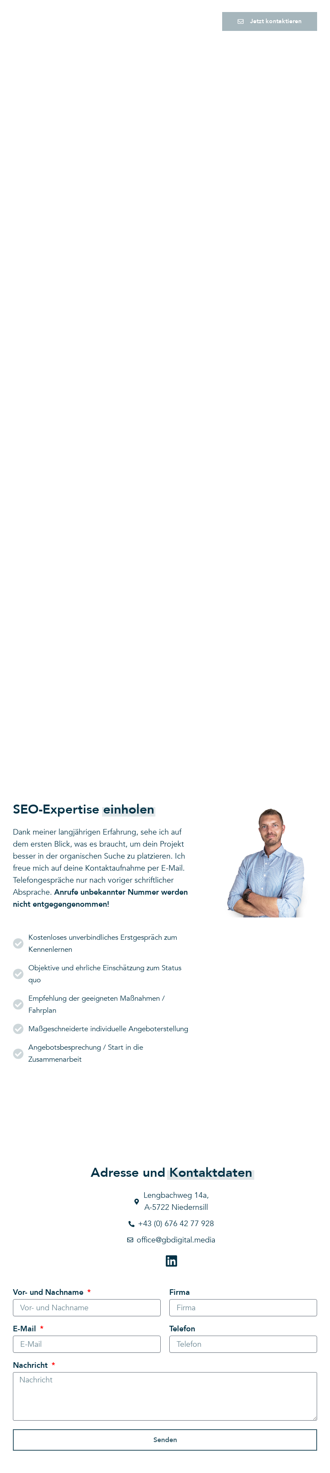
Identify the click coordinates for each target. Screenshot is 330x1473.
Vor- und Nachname (49, 1293)
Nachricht (31, 1366)
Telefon (182, 1330)
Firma (179, 1293)
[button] (202, 22)
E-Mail (25, 1330)
